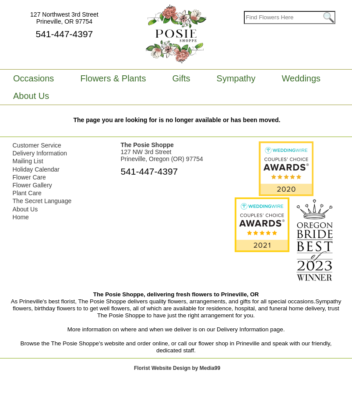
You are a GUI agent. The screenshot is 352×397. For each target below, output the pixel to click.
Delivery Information (40, 153)
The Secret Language (42, 200)
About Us (25, 209)
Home (21, 217)
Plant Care (27, 193)
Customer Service (37, 145)
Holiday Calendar (36, 169)
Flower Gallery (32, 185)
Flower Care (29, 177)
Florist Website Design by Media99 (177, 368)
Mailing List (28, 161)
